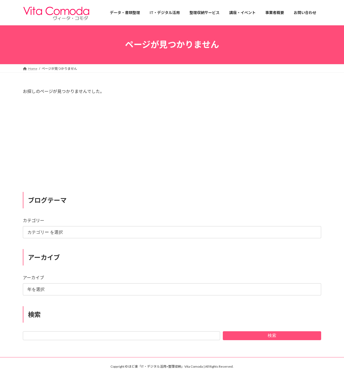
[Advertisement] (172, 145)
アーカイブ (33, 277)
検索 (272, 335)
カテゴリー (33, 220)
